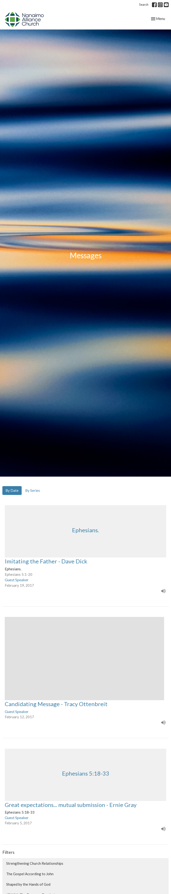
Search (143, 4)
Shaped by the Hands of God (28, 884)
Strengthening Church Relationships (34, 863)
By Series (32, 490)
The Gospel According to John (30, 874)
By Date (12, 490)
